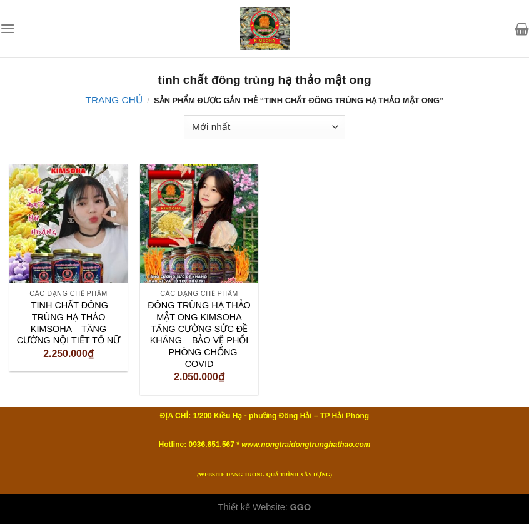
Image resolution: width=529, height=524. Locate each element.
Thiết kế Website (251, 507)
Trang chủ (114, 99)
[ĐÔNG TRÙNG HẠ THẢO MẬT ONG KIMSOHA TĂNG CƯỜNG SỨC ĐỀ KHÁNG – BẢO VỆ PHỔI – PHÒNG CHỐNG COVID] (199, 223)
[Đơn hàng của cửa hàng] (264, 127)
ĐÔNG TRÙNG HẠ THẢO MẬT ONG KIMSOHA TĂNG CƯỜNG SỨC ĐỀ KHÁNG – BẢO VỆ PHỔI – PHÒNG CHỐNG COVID (199, 334)
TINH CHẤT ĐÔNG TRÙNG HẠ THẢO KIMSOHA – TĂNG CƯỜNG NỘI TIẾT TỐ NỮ (68, 322)
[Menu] (7, 28)
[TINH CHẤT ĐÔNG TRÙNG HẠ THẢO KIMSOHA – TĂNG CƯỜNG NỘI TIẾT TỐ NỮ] (68, 223)
